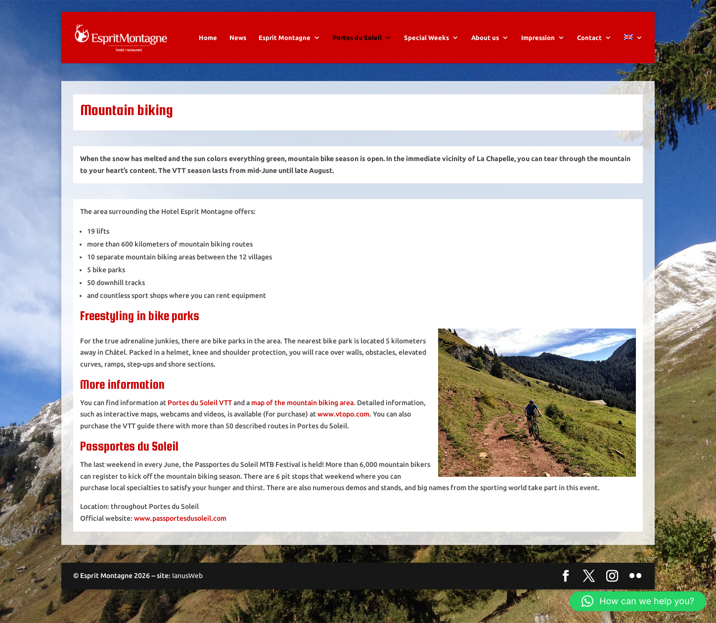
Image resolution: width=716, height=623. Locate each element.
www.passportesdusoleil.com (180, 518)
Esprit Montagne (285, 37)
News (237, 37)
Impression (538, 37)
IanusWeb (187, 576)
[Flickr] (635, 576)
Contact (589, 37)
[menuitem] (633, 48)
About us (485, 37)
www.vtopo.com (343, 414)
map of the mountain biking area (302, 403)
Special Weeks (426, 37)
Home (208, 37)
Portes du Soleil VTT (200, 403)
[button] (638, 601)
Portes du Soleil (357, 37)
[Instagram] (612, 576)
